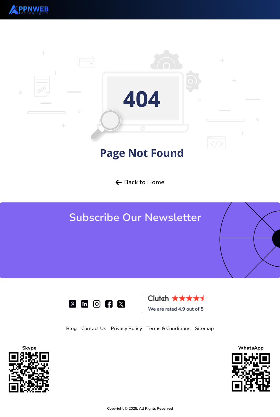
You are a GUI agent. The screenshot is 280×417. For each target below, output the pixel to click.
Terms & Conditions (169, 328)
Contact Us (93, 328)
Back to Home (140, 182)
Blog (71, 328)
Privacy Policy (126, 328)
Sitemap (204, 328)
